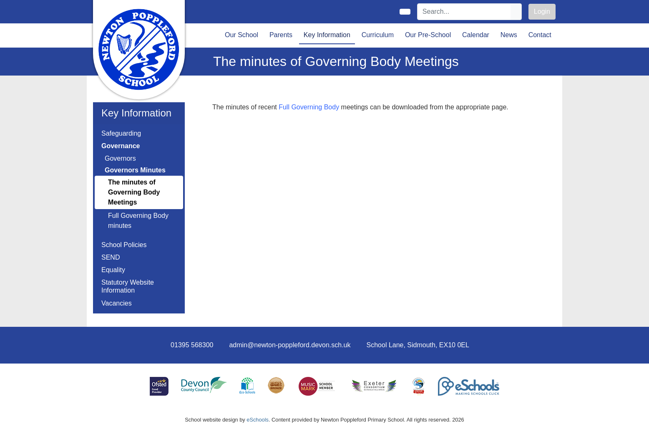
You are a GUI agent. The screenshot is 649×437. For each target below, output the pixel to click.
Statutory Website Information (127, 286)
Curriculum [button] (378, 34)
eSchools (258, 420)
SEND (110, 257)
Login (542, 11)
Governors (120, 158)
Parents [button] (280, 34)
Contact (539, 34)
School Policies (124, 244)
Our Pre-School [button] (428, 34)
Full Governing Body (309, 107)
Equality (113, 269)
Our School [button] (241, 34)
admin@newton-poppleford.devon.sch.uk (289, 345)
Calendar (475, 34)
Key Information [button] (327, 34)
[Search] (464, 12)
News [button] (509, 34)
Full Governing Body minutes (138, 220)
